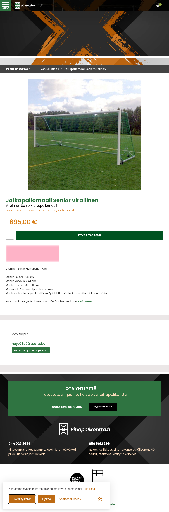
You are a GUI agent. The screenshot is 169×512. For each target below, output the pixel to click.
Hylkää (46, 499)
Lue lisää (89, 489)
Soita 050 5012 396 (67, 407)
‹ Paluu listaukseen (17, 69)
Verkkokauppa (50, 69)
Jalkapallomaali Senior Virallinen (85, 69)
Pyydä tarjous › (103, 406)
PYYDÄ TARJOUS (89, 235)
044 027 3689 (19, 443)
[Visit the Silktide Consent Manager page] (100, 499)
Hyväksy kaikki (22, 499)
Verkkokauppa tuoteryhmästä (30, 350)
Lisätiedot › (85, 301)
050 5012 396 (99, 443)
